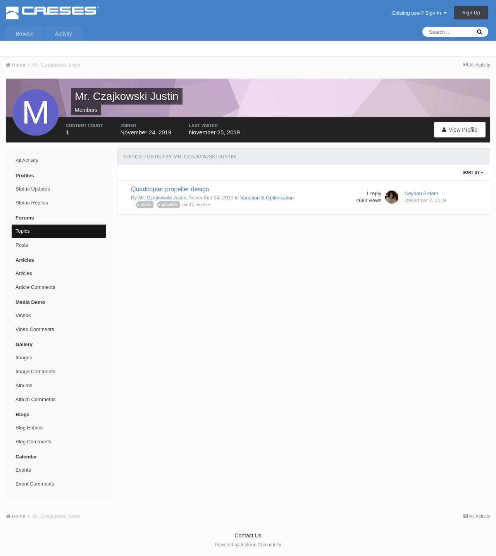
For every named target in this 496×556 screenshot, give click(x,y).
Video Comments (35, 329)
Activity (63, 34)
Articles (24, 273)
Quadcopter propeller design (170, 189)
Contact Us (247, 535)
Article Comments (35, 287)
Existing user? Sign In (419, 13)
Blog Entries (29, 428)
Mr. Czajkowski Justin (162, 198)
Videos (23, 315)
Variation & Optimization (267, 198)
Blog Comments (33, 441)
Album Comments (35, 399)
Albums (24, 385)
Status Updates (33, 189)
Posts (22, 245)
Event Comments (35, 484)
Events (23, 470)
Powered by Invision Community (248, 544)
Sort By (473, 172)
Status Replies (32, 203)
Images (24, 357)
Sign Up (471, 12)
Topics (23, 231)
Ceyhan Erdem (421, 193)
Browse (25, 34)
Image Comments (35, 371)
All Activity (27, 160)
